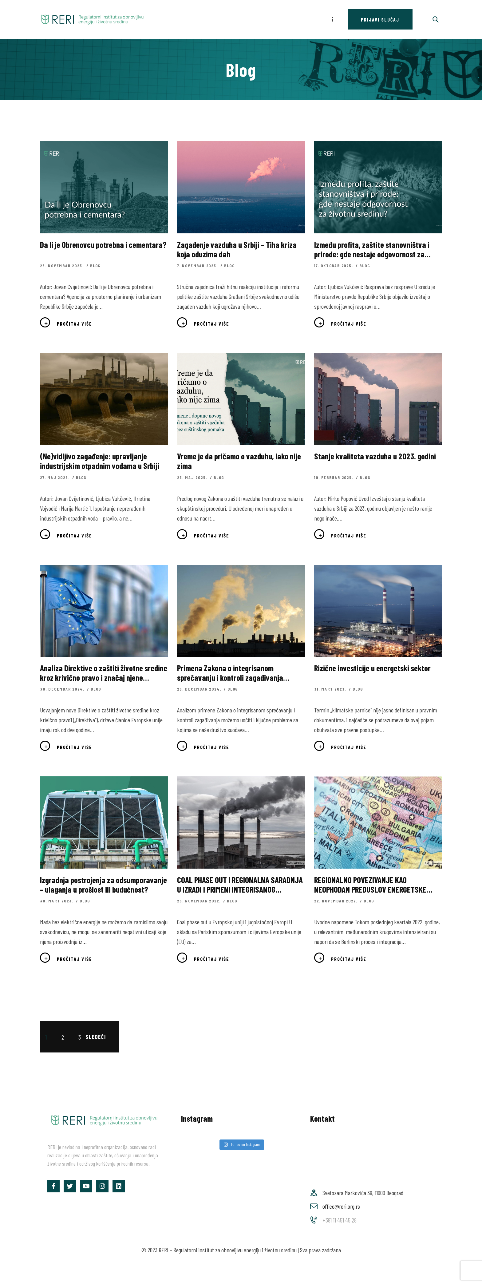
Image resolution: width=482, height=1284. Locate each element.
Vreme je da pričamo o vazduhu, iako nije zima (239, 460)
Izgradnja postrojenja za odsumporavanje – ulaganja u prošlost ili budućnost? (103, 884)
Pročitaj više (74, 324)
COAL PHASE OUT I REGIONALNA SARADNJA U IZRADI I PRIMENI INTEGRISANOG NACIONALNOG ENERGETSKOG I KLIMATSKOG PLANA (240, 884)
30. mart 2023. (57, 900)
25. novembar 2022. (199, 900)
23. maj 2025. (193, 477)
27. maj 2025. (55, 477)
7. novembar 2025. (198, 265)
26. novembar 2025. (62, 265)
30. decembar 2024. (63, 689)
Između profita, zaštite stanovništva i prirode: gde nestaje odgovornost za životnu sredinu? (371, 249)
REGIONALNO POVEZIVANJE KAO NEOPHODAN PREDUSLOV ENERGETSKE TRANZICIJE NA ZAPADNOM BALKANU (370, 884)
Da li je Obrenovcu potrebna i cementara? (103, 244)
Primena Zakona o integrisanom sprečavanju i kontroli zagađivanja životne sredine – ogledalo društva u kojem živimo (232, 672)
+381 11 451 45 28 (339, 1220)
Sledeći (95, 1036)
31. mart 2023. (331, 689)
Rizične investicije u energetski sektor (372, 668)
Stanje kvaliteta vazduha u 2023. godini (375, 456)
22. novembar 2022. (336, 900)
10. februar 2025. (334, 477)
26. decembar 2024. (200, 689)
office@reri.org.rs (341, 1206)
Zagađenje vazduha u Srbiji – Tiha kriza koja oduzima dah (237, 249)
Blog (95, 265)
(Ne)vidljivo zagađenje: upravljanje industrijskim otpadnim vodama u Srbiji (99, 460)
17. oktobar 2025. (334, 265)
